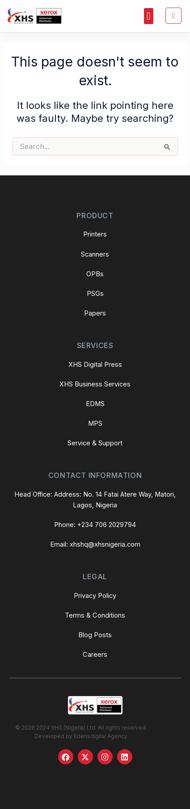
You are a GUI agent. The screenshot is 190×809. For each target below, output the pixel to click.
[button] (148, 16)
